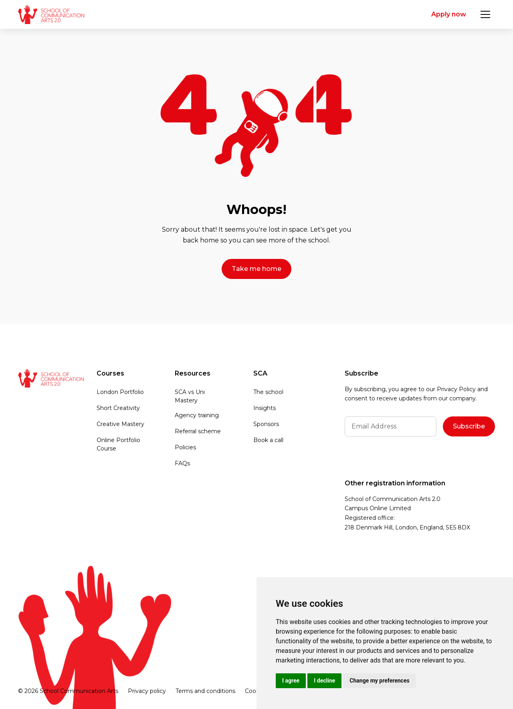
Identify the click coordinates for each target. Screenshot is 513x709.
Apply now (448, 14)
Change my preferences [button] (379, 680)
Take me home (256, 269)
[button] (485, 14)
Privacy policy (147, 691)
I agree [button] (290, 680)
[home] (51, 14)
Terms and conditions (205, 691)
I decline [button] (324, 680)
